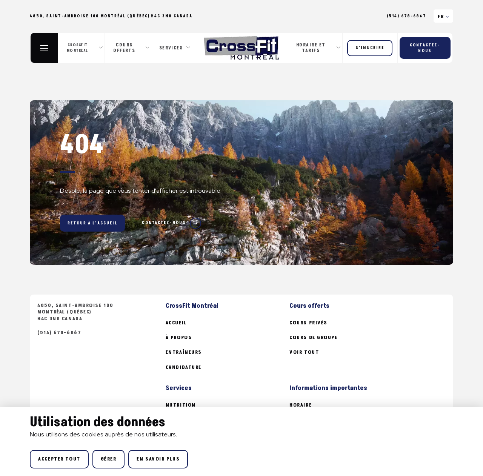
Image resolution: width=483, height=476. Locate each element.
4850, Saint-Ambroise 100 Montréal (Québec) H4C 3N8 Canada (75, 312)
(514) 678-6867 (406, 16)
